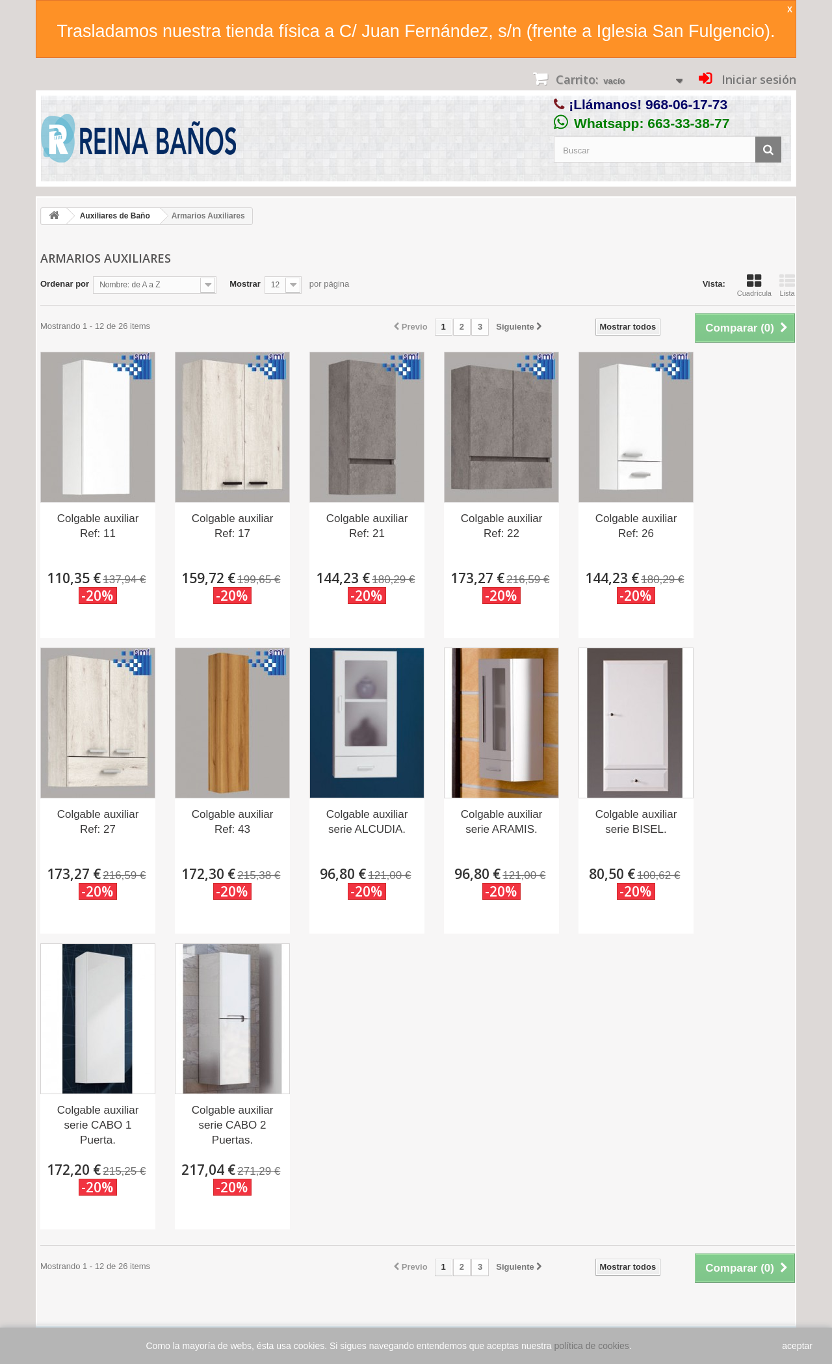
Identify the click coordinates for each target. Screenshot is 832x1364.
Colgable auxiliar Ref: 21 (367, 526)
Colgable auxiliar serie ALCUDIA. (367, 821)
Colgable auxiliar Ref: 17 (233, 526)
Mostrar (245, 284)
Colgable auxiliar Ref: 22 (502, 526)
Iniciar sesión (757, 79)
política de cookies (591, 1346)
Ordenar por (64, 284)
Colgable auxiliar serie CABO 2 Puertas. (233, 1125)
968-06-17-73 (686, 104)
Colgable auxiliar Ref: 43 (233, 821)
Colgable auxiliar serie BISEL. (636, 821)
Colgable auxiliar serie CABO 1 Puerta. (98, 1125)
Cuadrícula (754, 285)
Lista (787, 285)
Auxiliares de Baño (115, 215)
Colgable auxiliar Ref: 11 (98, 526)
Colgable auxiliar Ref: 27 (98, 821)
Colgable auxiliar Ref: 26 (636, 526)
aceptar (797, 1346)
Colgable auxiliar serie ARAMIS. (502, 821)
